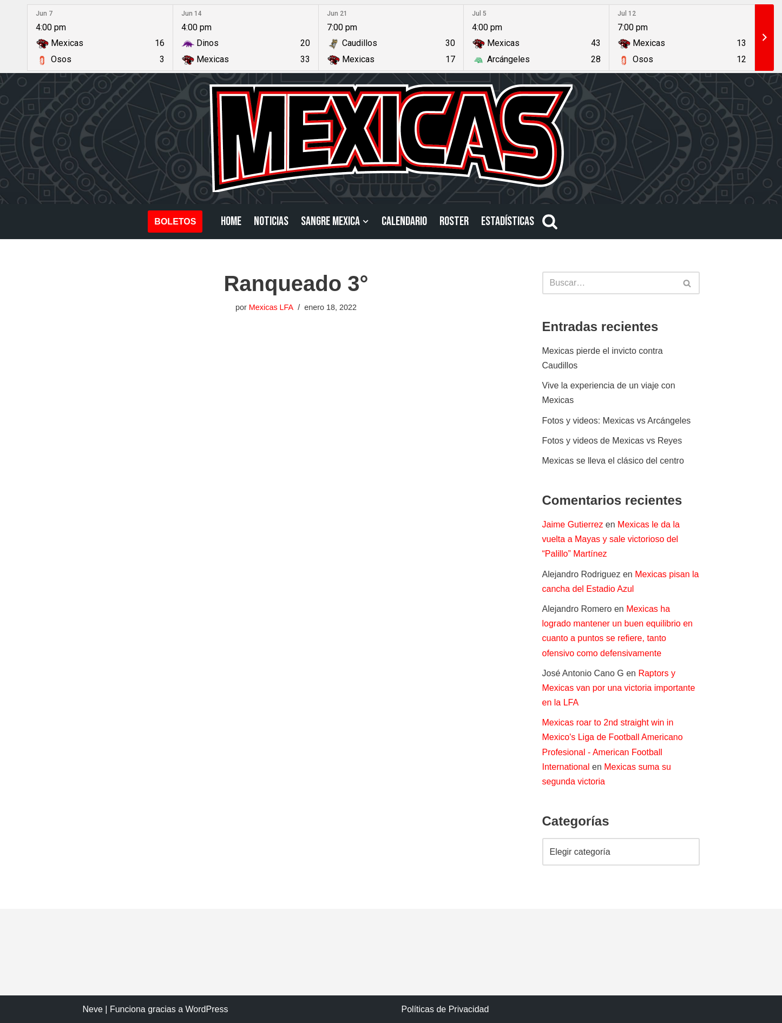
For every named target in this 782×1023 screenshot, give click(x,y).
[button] (366, 222)
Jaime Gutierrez (572, 524)
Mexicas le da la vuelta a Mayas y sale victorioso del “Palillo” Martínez (611, 539)
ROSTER (454, 221)
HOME (231, 221)
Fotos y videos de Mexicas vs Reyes (612, 440)
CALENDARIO (404, 221)
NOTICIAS (271, 221)
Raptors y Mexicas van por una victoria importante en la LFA (618, 688)
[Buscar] (550, 221)
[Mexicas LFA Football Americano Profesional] (391, 138)
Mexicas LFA (271, 307)
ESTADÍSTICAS (507, 221)
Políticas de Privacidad (445, 1009)
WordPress (207, 1009)
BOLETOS (175, 221)
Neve (93, 1009)
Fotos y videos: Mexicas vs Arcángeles (616, 420)
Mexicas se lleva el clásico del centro (613, 460)
